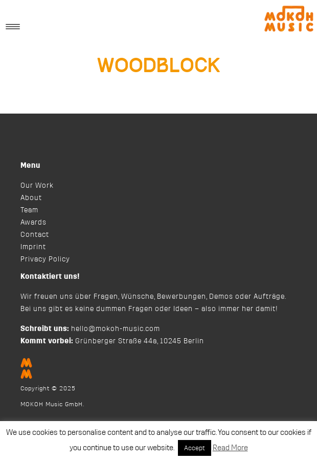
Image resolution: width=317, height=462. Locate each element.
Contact (34, 234)
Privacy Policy (45, 259)
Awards (33, 222)
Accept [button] (194, 448)
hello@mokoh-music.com (115, 329)
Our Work (37, 185)
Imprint (33, 247)
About (31, 198)
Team (29, 210)
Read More (230, 448)
